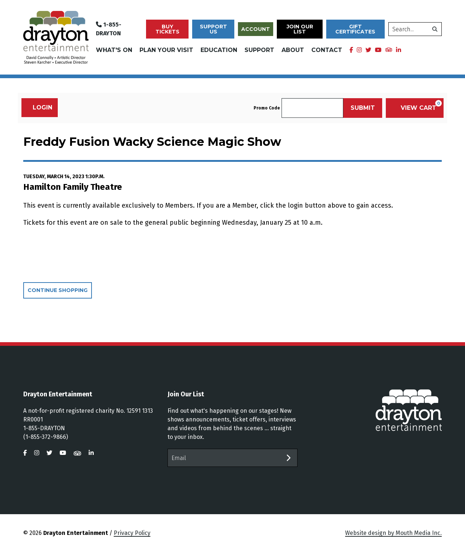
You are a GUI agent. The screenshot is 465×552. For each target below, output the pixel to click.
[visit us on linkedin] (398, 50)
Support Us (213, 29)
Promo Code (267, 108)
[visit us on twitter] (368, 50)
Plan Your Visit (166, 50)
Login (38, 107)
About (293, 50)
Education (219, 50)
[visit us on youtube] (378, 50)
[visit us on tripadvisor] (388, 49)
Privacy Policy (132, 532)
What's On (114, 50)
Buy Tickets (167, 29)
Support (259, 50)
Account (255, 29)
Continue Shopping (58, 290)
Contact (326, 50)
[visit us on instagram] (359, 50)
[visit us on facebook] (351, 50)
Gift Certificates (355, 29)
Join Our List (300, 29)
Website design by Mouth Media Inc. (393, 532)
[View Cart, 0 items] (415, 108)
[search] (415, 29)
